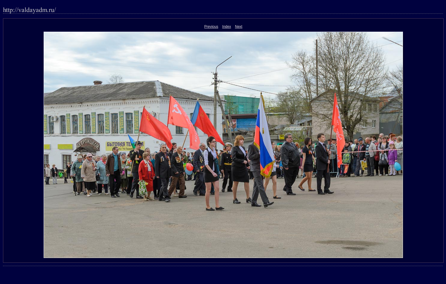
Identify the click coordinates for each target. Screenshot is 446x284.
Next (238, 27)
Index (226, 27)
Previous (211, 27)
